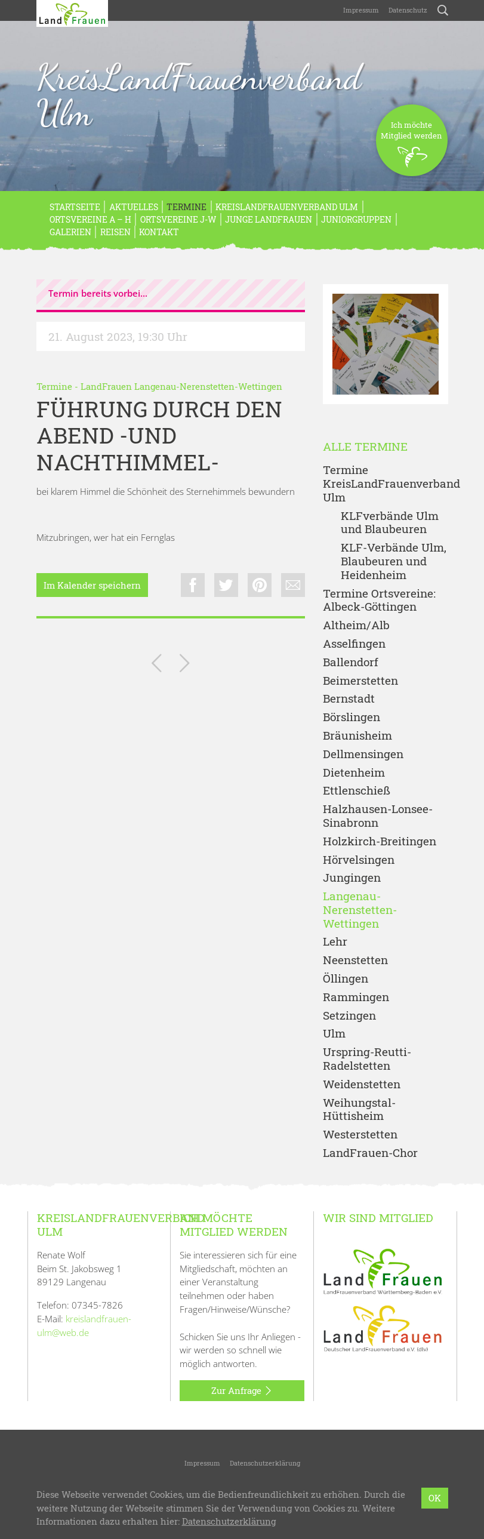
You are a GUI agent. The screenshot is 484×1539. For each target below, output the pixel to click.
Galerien (70, 232)
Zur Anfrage (242, 1391)
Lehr (335, 942)
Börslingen (351, 717)
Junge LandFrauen (268, 219)
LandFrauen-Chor (370, 1153)
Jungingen (352, 878)
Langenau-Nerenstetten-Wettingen (360, 909)
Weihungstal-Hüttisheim (359, 1110)
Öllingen (345, 979)
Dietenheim (354, 773)
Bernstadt (349, 699)
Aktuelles (133, 207)
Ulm (334, 1034)
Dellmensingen (363, 754)
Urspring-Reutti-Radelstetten (367, 1059)
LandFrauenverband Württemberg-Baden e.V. (251, 1494)
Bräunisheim (357, 736)
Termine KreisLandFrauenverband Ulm (385, 483)
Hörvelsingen (358, 860)
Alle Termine (365, 447)
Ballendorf (350, 662)
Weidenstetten (361, 1084)
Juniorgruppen (356, 219)
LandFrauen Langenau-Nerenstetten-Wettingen (181, 386)
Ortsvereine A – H (90, 219)
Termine (186, 207)
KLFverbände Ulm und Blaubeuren (390, 523)
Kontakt (159, 232)
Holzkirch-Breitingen (379, 841)
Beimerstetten (360, 681)
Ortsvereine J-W (178, 219)
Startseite (75, 207)
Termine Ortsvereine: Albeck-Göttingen (379, 600)
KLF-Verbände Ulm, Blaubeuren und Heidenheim (393, 561)
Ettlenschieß (356, 791)
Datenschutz (408, 9)
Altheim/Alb (356, 625)
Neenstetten (355, 960)
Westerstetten (360, 1134)
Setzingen (349, 1016)
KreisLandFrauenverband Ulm (198, 95)
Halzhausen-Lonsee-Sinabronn (378, 816)
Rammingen (356, 997)
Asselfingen (354, 644)
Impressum (361, 9)
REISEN (115, 232)
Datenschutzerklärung (265, 1462)
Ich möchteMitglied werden (411, 147)
